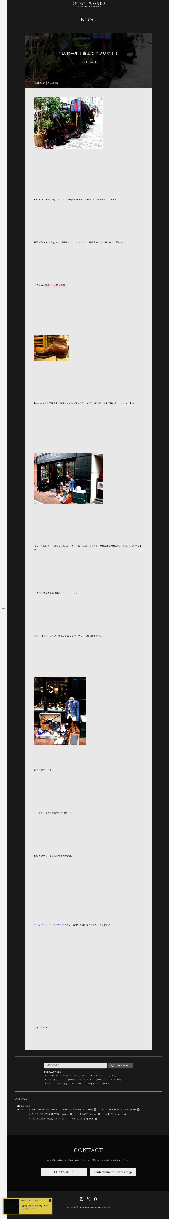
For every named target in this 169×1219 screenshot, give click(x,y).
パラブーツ (98, 1075)
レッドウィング (53, 1075)
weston (72, 1079)
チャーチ (113, 1075)
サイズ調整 (62, 1083)
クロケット (117, 1079)
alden (68, 1075)
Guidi (106, 1083)
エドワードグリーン (54, 1079)
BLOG (88, 20)
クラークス (101, 1079)
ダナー (49, 1083)
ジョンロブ (86, 1079)
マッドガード (92, 1083)
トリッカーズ (82, 1075)
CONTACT (88, 1150)
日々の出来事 (53, 83)
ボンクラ (77, 1083)
